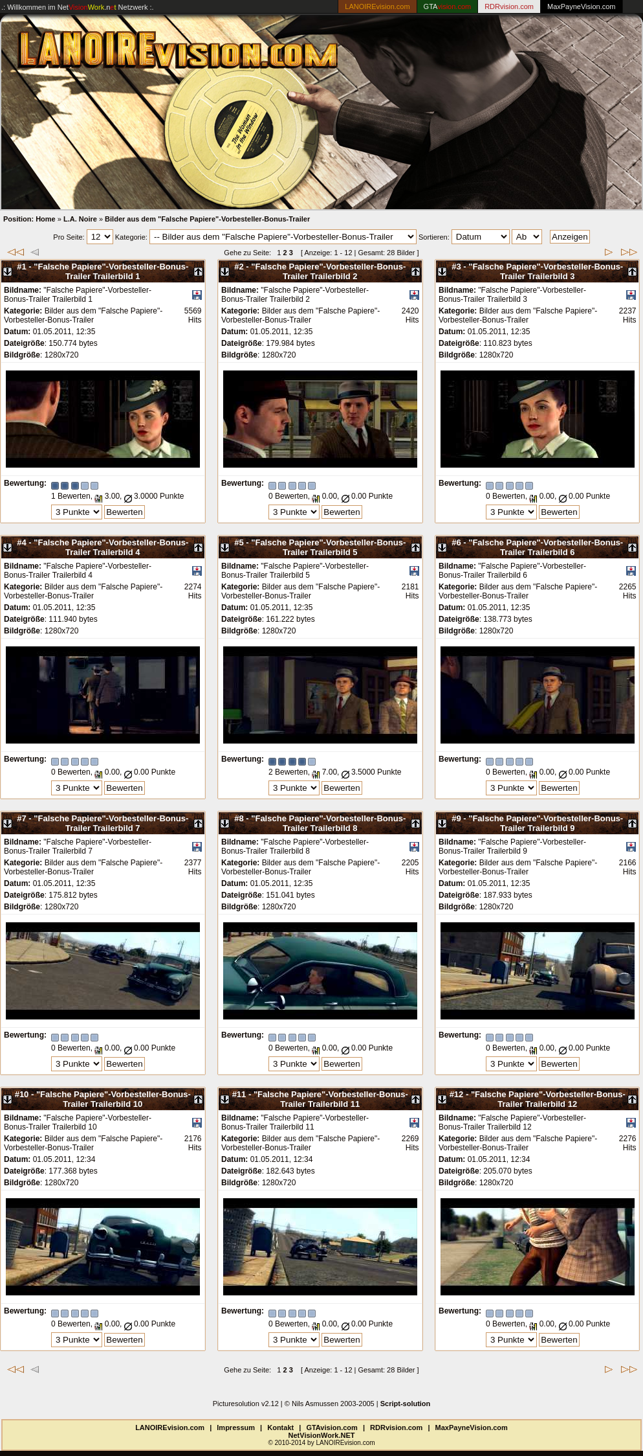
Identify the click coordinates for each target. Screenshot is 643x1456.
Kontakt (280, 1427)
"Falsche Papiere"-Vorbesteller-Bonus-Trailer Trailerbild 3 (545, 271)
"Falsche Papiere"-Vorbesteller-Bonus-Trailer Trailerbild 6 (545, 547)
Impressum (236, 1427)
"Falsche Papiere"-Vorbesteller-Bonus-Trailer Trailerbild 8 (328, 823)
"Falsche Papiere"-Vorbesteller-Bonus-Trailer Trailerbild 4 (111, 547)
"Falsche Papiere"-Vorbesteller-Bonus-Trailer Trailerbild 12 (548, 1099)
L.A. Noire (80, 219)
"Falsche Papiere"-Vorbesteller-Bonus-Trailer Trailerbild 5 (328, 547)
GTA (448, 6)
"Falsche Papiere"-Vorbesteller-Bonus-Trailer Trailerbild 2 (328, 271)
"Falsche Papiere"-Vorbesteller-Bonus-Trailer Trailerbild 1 (111, 271)
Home (46, 219)
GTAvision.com (331, 1427)
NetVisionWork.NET (322, 1435)
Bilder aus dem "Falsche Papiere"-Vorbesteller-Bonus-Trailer (207, 219)
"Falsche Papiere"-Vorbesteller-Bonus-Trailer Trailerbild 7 (111, 823)
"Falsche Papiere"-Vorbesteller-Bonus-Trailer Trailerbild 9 (545, 823)
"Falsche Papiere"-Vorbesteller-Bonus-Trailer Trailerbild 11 (331, 1099)
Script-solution (405, 1403)
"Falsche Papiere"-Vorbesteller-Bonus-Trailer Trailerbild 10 (113, 1099)
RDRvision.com (396, 1427)
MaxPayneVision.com (581, 6)
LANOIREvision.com (169, 1427)
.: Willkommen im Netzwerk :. (77, 7)
